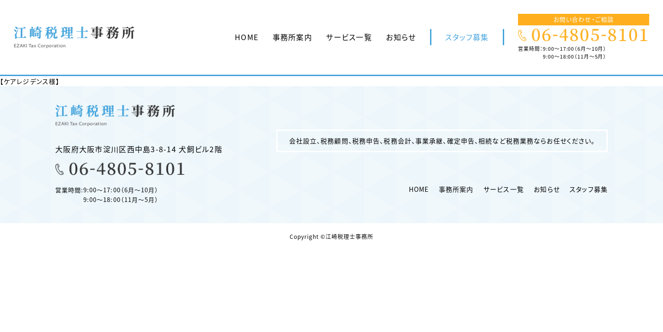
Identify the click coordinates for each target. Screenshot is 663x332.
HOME (246, 36)
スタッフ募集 (467, 36)
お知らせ (401, 36)
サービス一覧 (349, 36)
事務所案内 (292, 36)
